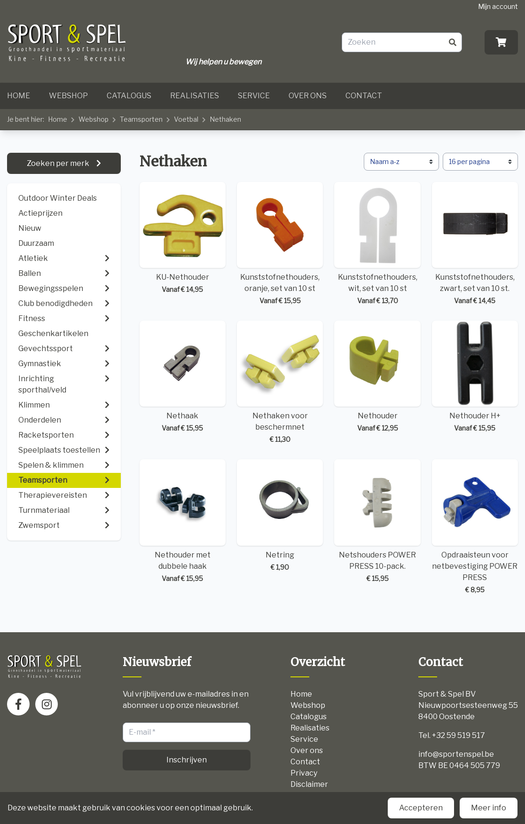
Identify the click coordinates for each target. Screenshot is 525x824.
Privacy (303, 773)
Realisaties (194, 95)
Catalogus (129, 95)
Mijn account (498, 6)
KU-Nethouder (183, 238)
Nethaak (183, 377)
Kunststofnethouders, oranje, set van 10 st (280, 244)
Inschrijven (186, 759)
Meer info (488, 807)
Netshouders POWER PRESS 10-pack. (377, 521)
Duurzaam (36, 243)
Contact (363, 95)
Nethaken (225, 119)
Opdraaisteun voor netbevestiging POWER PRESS (475, 526)
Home (18, 95)
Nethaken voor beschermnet (280, 382)
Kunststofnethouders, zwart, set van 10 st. (475, 244)
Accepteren (421, 807)
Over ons (308, 95)
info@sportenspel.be (456, 754)
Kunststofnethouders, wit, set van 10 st (377, 244)
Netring (280, 515)
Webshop (68, 95)
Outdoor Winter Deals (57, 198)
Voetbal (186, 119)
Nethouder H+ (475, 377)
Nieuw (29, 228)
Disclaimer (309, 784)
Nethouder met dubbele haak (183, 521)
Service (254, 95)
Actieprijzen (40, 213)
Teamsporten (141, 119)
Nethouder (377, 377)
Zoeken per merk (59, 163)
